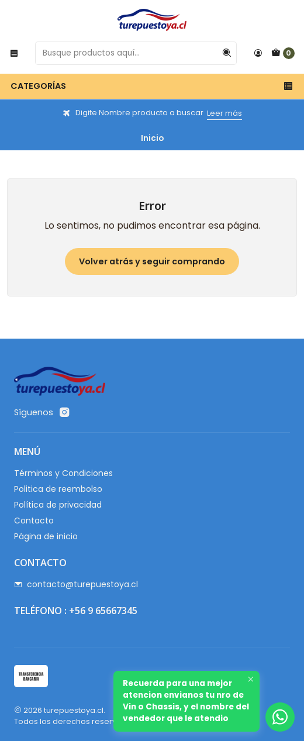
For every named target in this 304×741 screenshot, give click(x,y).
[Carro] (283, 53)
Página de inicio (46, 536)
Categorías (152, 86)
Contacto (34, 520)
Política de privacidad (58, 505)
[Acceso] (258, 53)
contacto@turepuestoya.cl (76, 584)
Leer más (224, 113)
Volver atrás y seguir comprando (152, 261)
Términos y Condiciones (63, 473)
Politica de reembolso (58, 489)
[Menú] (14, 53)
